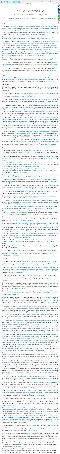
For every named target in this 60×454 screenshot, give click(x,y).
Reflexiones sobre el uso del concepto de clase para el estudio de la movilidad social (34, 111)
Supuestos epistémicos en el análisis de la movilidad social (30, 191)
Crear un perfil (46, 1)
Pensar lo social (15, 34)
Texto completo (25, 30)
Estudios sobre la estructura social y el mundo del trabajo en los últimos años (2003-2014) (34, 99)
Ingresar (40, 1)
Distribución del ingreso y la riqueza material (42, 87)
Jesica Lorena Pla (30, 10)
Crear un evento (55, 1)
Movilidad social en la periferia (50, 368)
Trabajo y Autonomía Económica (30, 246)
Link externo (33, 30)
